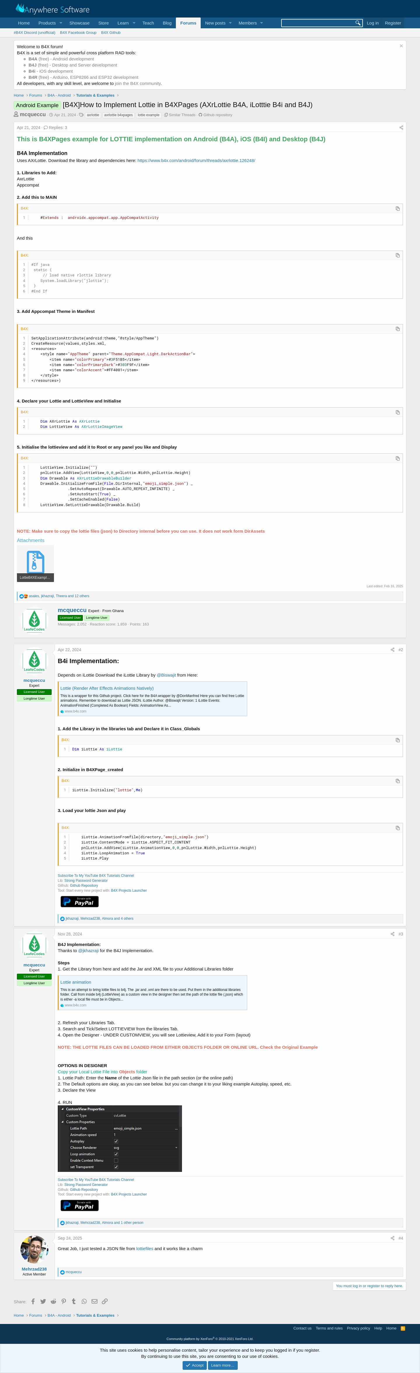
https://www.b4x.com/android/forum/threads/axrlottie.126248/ (197, 160)
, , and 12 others (59, 596)
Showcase (79, 22)
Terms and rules (329, 1328)
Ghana (118, 611)
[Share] (401, 128)
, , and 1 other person (104, 1223)
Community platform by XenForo (210, 1339)
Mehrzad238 (34, 1268)
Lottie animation (75, 982)
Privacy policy (358, 1328)
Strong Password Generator (86, 881)
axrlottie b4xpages (118, 115)
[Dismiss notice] (400, 46)
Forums (188, 22)
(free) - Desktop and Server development (73, 64)
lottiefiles (144, 1248)
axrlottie (93, 115)
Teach (148, 22)
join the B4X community (137, 83)
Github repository (217, 115)
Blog (167, 22)
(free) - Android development (61, 58)
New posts (215, 22)
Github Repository (84, 886)
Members (248, 22)
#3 (400, 934)
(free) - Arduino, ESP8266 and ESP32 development (83, 77)
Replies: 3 (55, 127)
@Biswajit (166, 674)
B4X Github (111, 32)
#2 (400, 649)
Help (378, 1328)
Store (103, 22)
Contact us (302, 1328)
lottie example (149, 115)
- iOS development (51, 71)
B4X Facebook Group (78, 32)
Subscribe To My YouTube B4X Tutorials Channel (96, 876)
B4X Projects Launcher (129, 890)
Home (24, 22)
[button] (49, 23)
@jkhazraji (88, 950)
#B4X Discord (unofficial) (34, 32)
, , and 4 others (99, 919)
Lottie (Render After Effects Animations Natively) (107, 688)
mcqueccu (33, 114)
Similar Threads (182, 115)
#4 (400, 1238)
